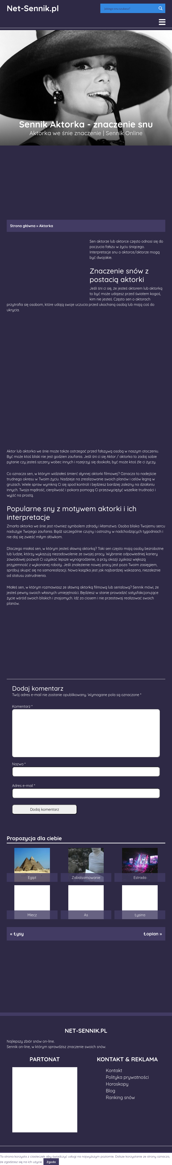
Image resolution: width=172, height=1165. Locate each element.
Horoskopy (117, 1084)
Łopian (151, 933)
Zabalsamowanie (86, 877)
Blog (110, 1090)
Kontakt (114, 1070)
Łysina (140, 915)
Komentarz (22, 706)
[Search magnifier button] (160, 8)
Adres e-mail (23, 785)
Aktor (111, 456)
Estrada (139, 877)
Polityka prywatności (127, 1077)
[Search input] (129, 8)
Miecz (32, 915)
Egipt (32, 877)
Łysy (18, 933)
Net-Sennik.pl (33, 8)
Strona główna (22, 226)
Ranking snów (120, 1097)
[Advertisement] (86, 180)
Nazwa (19, 764)
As (86, 915)
